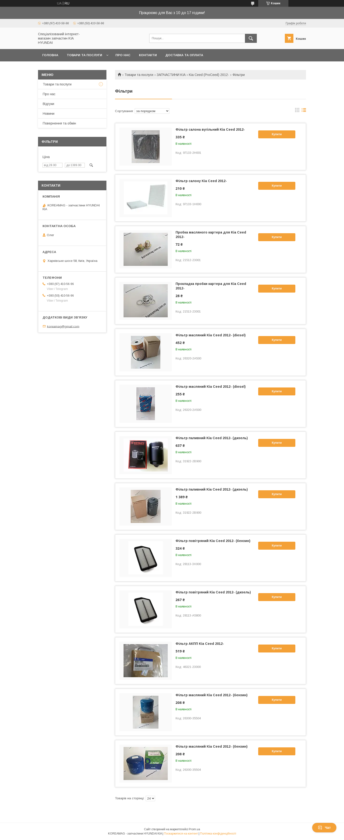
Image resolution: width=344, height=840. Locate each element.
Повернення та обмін (59, 123)
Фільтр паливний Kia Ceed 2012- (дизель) (212, 438)
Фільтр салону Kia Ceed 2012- (201, 181)
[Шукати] (251, 38)
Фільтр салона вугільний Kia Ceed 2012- (210, 129)
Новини (48, 113)
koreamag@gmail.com (63, 326)
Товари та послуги (84, 55)
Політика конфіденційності (218, 833)
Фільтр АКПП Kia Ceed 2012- (200, 644)
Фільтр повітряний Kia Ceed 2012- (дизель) (213, 592)
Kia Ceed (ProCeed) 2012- (209, 75)
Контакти (148, 55)
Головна (50, 55)
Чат (324, 827)
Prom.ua (194, 829)
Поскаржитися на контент (181, 833)
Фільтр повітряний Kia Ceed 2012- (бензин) (213, 541)
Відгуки (48, 104)
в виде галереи (297, 111)
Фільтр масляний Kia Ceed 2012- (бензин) (212, 695)
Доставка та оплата (184, 55)
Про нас (122, 55)
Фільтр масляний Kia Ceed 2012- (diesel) (211, 335)
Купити (277, 134)
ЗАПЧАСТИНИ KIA (171, 75)
